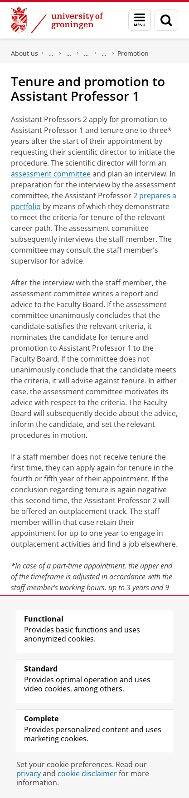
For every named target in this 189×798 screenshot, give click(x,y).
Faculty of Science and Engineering (51, 53)
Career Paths (104, 53)
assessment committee (51, 174)
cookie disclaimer (87, 773)
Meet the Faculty (68, 53)
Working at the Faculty (86, 53)
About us (24, 53)
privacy (28, 773)
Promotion (133, 53)
